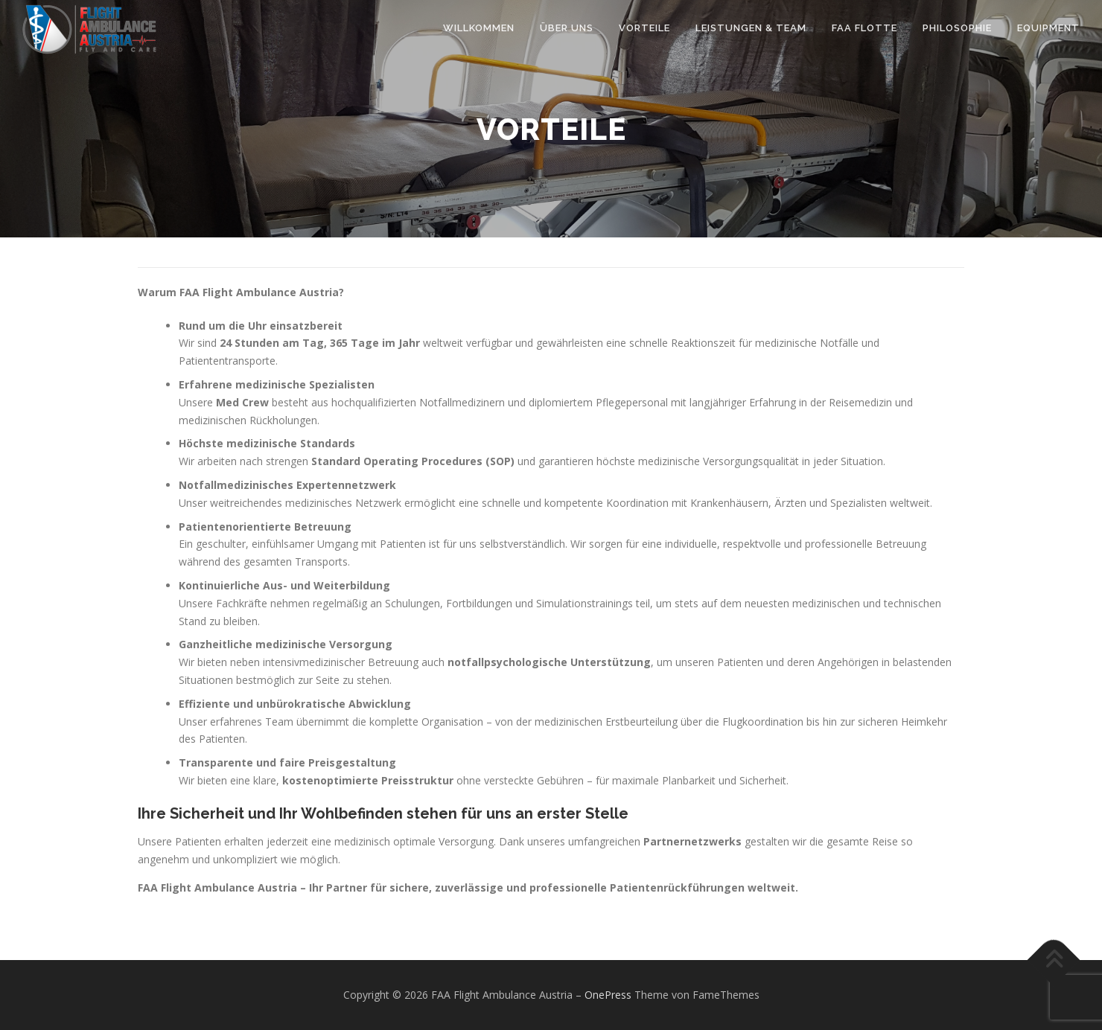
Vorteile (644, 27)
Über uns (566, 27)
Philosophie (957, 27)
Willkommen (479, 27)
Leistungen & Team (750, 27)
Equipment (1048, 27)
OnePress (608, 995)
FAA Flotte (864, 27)
